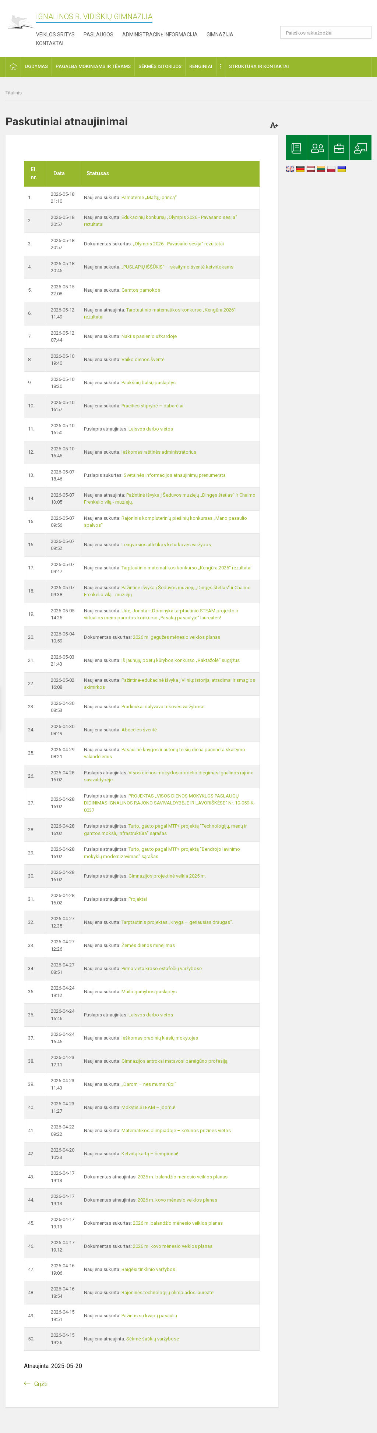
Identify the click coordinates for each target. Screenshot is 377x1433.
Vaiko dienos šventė (143, 359)
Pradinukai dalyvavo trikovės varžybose (162, 706)
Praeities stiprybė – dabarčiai (152, 405)
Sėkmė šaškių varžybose (152, 1339)
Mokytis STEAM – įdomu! (148, 1107)
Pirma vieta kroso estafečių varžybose (161, 968)
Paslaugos (98, 34)
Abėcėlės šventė (139, 729)
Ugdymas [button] (36, 66)
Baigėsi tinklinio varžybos (148, 1269)
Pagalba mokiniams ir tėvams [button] (93, 66)
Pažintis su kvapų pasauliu (149, 1315)
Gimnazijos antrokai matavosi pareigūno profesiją (174, 1061)
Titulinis (14, 93)
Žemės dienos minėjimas (148, 945)
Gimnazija (220, 34)
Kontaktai (49, 43)
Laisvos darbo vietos (150, 429)
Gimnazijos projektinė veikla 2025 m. (167, 876)
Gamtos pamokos (140, 290)
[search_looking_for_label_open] (363, 32)
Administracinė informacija (160, 34)
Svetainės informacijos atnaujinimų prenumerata (175, 475)
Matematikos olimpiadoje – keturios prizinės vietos (176, 1130)
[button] (321, 15)
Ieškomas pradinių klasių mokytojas (159, 1038)
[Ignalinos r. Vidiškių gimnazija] (21, 22)
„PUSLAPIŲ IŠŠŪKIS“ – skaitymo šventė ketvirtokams (177, 267)
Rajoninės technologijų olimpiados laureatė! (168, 1292)
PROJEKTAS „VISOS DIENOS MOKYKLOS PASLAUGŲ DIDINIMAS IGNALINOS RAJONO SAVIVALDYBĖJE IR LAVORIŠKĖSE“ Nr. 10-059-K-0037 (169, 803)
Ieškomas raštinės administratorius (158, 452)
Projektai (137, 899)
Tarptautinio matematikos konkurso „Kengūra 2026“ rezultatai (186, 567)
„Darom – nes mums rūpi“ (148, 1084)
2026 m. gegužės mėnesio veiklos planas (176, 637)
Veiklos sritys (55, 34)
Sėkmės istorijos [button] (160, 66)
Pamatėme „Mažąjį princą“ (149, 197)
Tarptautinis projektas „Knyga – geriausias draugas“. (177, 922)
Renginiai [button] (200, 66)
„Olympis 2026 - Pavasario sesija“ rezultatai (178, 243)
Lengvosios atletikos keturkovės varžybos (166, 544)
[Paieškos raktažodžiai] (326, 32)
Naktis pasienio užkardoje (149, 336)
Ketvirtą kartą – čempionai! (149, 1153)
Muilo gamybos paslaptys (149, 991)
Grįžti (40, 1383)
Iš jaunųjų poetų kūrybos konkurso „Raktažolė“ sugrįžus (180, 660)
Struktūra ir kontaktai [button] (259, 66)
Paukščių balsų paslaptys (148, 382)
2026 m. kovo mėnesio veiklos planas (177, 1200)
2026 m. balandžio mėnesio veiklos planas (183, 1177)
